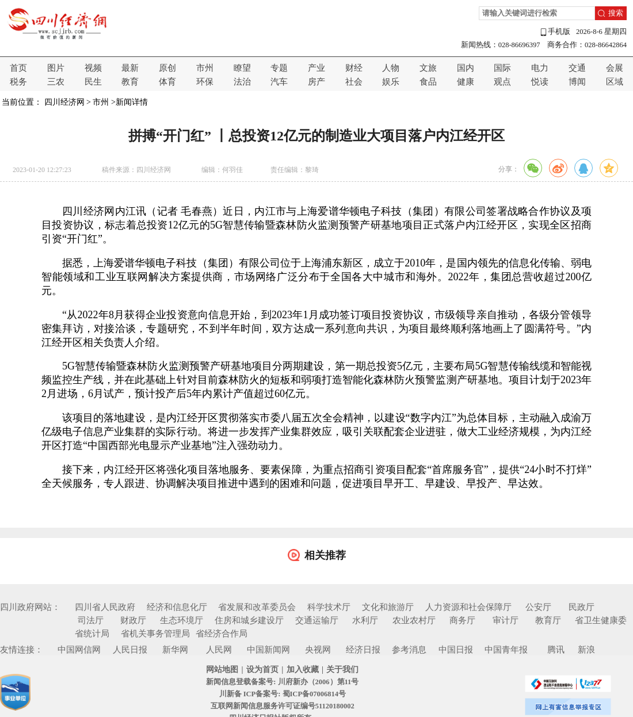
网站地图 (222, 669)
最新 (130, 68)
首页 (18, 68)
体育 (167, 81)
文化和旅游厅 (388, 607)
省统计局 (92, 633)
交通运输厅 (316, 620)
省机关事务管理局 (155, 633)
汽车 (279, 81)
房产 (316, 81)
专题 (279, 68)
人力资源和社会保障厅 (468, 607)
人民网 (219, 649)
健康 (465, 81)
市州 (204, 68)
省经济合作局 (221, 633)
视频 (93, 68)
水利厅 (365, 620)
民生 (93, 81)
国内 (465, 68)
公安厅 (538, 607)
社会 (354, 81)
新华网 (175, 649)
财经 (354, 68)
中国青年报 (506, 649)
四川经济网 (64, 102)
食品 (428, 81)
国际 (502, 68)
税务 (18, 81)
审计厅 (505, 620)
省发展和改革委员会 (257, 607)
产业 (316, 68)
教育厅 (548, 620)
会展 (614, 68)
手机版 (554, 32)
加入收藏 (303, 669)
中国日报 (455, 649)
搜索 (615, 13)
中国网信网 (79, 649)
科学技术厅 (328, 607)
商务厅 (462, 620)
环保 (204, 81)
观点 (502, 81)
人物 (390, 68)
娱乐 (390, 81)
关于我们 (342, 669)
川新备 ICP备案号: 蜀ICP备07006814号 (282, 694)
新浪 (586, 649)
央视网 (318, 649)
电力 (539, 68)
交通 (577, 68)
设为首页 (262, 669)
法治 (242, 81)
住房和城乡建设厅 (249, 620)
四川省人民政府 (105, 607)
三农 (55, 81)
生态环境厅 (181, 620)
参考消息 (409, 649)
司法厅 (91, 620)
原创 (167, 68)
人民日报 (130, 649)
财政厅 (133, 620)
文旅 (428, 68)
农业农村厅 (414, 620)
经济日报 (363, 649)
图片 (55, 68)
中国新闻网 (268, 649)
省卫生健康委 (601, 620)
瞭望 (242, 68)
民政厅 (581, 607)
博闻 (577, 81)
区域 (614, 81)
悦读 (539, 81)
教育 (130, 81)
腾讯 (556, 649)
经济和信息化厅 (177, 607)
